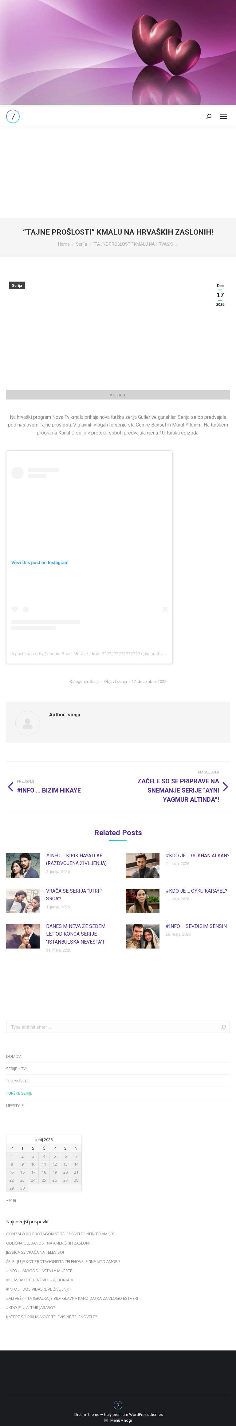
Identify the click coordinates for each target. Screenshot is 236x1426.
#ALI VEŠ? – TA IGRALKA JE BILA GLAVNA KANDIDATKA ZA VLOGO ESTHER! (72, 1298)
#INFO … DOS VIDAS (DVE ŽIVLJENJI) (37, 1289)
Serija (17, 285)
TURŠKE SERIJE (19, 1093)
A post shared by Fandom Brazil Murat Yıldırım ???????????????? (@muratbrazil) (90, 653)
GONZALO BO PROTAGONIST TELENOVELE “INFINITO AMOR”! (61, 1234)
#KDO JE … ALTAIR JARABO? (30, 1307)
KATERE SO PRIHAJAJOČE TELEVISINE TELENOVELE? (51, 1316)
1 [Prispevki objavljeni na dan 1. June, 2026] (12, 1156)
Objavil (115, 681)
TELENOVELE (17, 1081)
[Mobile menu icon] (224, 116)
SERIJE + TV (16, 1068)
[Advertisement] (118, 172)
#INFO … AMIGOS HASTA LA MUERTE (39, 1270)
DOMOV (13, 1056)
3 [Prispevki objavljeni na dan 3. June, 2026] (33, 1156)
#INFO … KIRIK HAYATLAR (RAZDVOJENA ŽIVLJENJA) (76, 860)
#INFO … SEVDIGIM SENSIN (196, 926)
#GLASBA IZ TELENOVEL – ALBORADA (39, 1280)
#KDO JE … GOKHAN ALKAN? (198, 856)
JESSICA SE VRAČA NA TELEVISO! (35, 1252)
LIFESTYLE (15, 1105)
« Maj (11, 1200)
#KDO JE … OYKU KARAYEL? (196, 891)
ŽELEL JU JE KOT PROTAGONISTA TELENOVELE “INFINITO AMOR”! (63, 1261)
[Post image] (23, 865)
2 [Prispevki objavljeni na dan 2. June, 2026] (23, 1156)
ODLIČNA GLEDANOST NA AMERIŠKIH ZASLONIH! (49, 1243)
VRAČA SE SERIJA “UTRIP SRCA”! (74, 895)
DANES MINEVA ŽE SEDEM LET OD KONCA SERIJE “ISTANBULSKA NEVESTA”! (75, 934)
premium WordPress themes (137, 1414)
